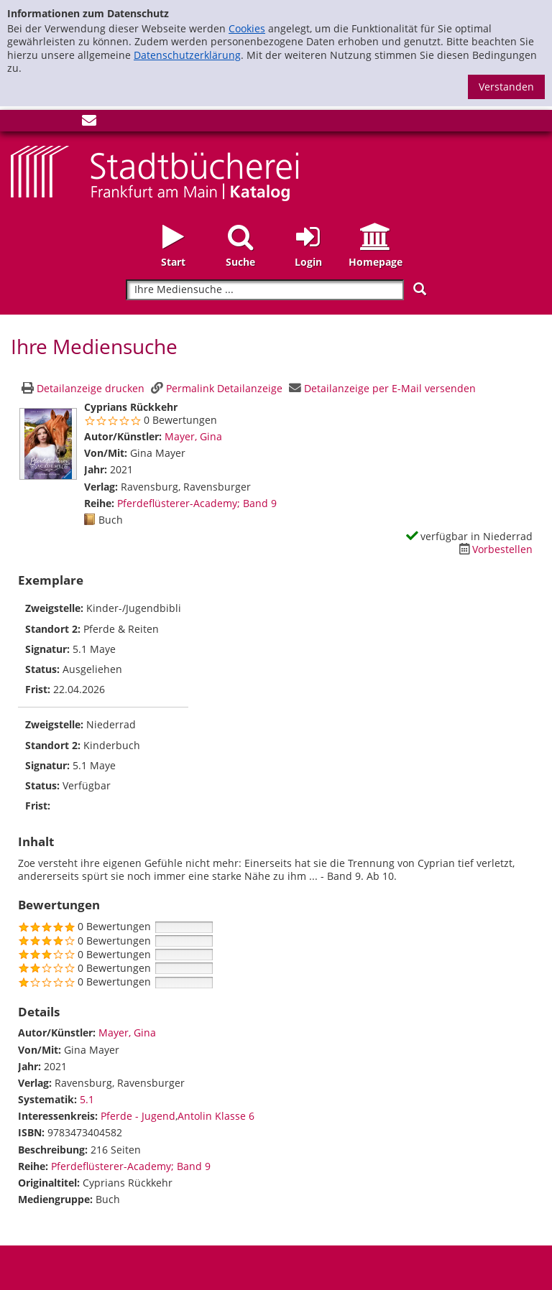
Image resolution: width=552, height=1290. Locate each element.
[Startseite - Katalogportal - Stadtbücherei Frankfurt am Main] (154, 172)
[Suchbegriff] (265, 289)
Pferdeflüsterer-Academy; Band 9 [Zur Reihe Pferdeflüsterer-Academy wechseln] (197, 503)
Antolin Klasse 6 (216, 1116)
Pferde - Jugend (138, 1116)
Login (308, 262)
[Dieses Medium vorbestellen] (494, 549)
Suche (240, 262)
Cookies (247, 28)
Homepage (375, 262)
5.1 (87, 1099)
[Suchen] (419, 289)
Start (173, 262)
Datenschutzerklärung (187, 55)
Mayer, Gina (193, 436)
